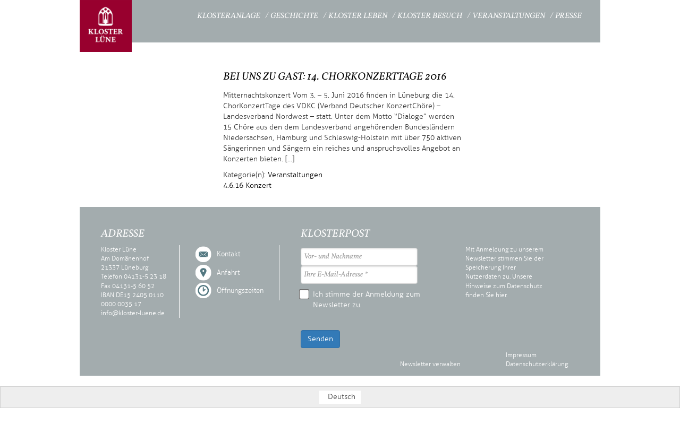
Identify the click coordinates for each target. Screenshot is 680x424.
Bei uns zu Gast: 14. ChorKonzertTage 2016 (335, 77)
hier (501, 295)
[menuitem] (340, 397)
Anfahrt (228, 273)
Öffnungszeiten (240, 291)
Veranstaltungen (508, 16)
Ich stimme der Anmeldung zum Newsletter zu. (360, 299)
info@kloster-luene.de (133, 313)
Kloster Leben (357, 16)
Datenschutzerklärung (537, 364)
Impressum (521, 355)
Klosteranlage (228, 16)
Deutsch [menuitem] (341, 396)
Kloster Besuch (429, 16)
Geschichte (294, 16)
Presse (568, 16)
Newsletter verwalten (430, 364)
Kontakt (228, 254)
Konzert (258, 185)
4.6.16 (233, 185)
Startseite (168, 14)
